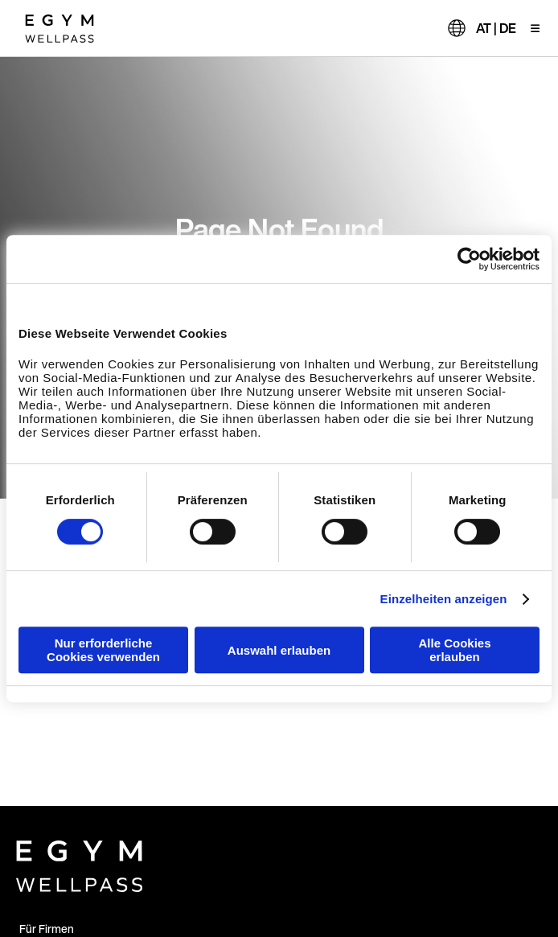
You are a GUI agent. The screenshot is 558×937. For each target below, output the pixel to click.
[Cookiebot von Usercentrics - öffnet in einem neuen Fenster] (469, 259)
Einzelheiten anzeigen (443, 599)
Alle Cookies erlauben (454, 650)
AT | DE (496, 28)
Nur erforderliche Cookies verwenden (103, 650)
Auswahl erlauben (279, 650)
